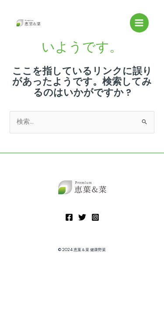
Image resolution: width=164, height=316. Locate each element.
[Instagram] (95, 217)
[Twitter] (82, 217)
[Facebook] (69, 217)
